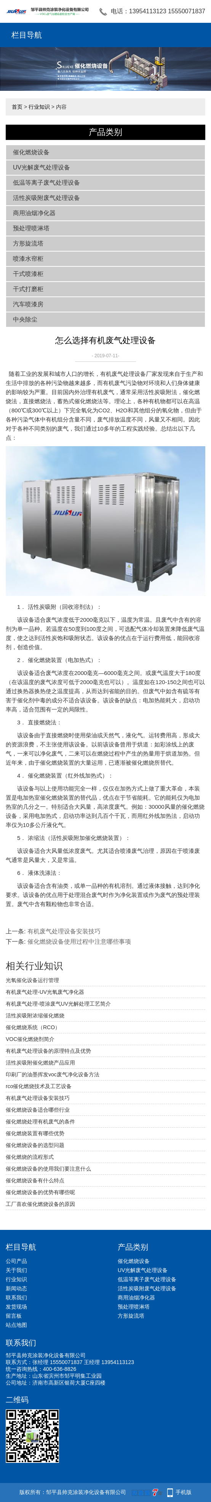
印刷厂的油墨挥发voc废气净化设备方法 (52, 1074)
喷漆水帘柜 (28, 258)
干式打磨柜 (28, 289)
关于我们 (16, 1270)
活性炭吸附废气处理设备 (46, 198)
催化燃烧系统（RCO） (33, 1027)
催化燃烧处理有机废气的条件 (40, 1122)
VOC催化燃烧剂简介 (30, 1039)
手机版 (184, 1492)
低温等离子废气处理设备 (46, 182)
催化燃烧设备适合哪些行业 (38, 1110)
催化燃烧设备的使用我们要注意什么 (48, 1169)
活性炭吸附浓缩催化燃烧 (35, 1015)
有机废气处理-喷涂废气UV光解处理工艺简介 (58, 1004)
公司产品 (16, 1261)
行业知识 (39, 107)
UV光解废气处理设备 (41, 167)
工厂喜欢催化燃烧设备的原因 (40, 1204)
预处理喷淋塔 (31, 228)
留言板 (14, 1316)
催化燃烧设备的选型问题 (35, 1145)
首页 (17, 107)
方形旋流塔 (28, 243)
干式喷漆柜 (28, 274)
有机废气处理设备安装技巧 (64, 931)
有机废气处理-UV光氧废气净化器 (45, 992)
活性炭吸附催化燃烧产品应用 (40, 1063)
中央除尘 (25, 319)
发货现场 (16, 1307)
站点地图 (16, 1325)
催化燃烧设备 (31, 152)
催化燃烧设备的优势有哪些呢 (40, 1192)
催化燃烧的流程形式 (30, 1157)
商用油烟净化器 (34, 213)
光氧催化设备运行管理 (32, 980)
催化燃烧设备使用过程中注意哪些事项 (79, 941)
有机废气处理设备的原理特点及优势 (48, 1051)
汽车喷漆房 (28, 304)
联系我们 (16, 1297)
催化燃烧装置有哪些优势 (35, 1133)
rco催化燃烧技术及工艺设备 (39, 1086)
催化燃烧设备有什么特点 (35, 1180)
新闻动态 (16, 1288)
